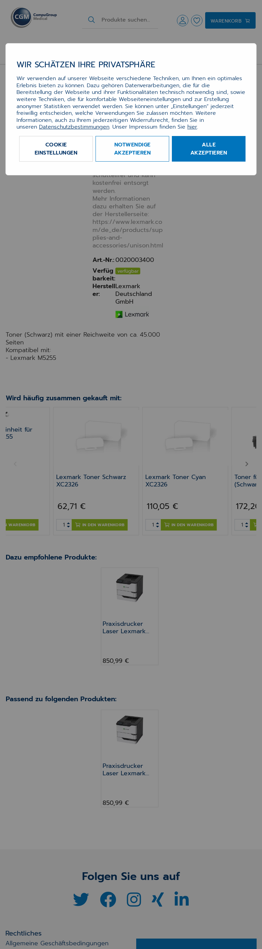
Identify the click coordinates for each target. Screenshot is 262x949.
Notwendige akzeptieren (132, 149)
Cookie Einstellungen (56, 149)
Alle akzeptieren (208, 149)
